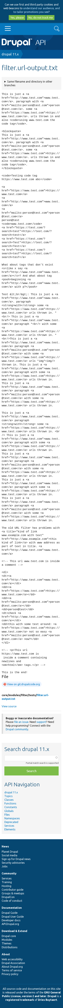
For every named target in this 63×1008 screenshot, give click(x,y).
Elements (9, 829)
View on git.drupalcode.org (23, 684)
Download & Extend (14, 930)
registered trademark (19, 999)
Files (7, 814)
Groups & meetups (13, 893)
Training (7, 882)
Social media (9, 855)
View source (9, 706)
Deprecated (11, 822)
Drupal (52, 996)
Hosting (6, 885)
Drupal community (17, 729)
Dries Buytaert (47, 999)
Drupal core (9, 936)
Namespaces (12, 818)
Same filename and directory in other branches (28, 83)
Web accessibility (12, 959)
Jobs (5, 866)
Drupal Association (13, 962)
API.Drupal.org (10, 923)
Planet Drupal (10, 851)
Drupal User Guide (13, 916)
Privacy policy (10, 974)
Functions (10, 803)
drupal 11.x (10, 54)
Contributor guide (12, 889)
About (6, 954)
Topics (8, 796)
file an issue (21, 721)
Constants (10, 807)
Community (9, 873)
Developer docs (11, 920)
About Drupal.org (12, 966)
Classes (9, 799)
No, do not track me (40, 17)
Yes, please (17, 17)
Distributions (9, 947)
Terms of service (12, 970)
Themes (6, 943)
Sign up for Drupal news (16, 859)
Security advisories (13, 862)
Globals (9, 810)
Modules (7, 939)
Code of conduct (12, 900)
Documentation (12, 907)
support (41, 721)
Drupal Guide (9, 912)
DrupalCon (8, 897)
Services (9, 825)
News (5, 846)
